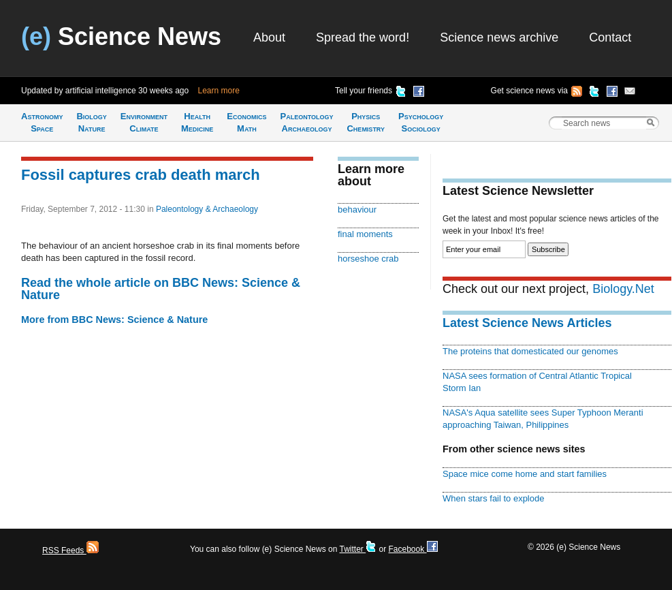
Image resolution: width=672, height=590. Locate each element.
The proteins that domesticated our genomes (530, 351)
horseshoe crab (368, 258)
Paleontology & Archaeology (207, 209)
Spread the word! (362, 37)
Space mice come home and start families (525, 474)
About (269, 37)
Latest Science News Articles (527, 323)
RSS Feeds (70, 550)
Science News (121, 36)
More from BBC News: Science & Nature (114, 319)
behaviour (357, 209)
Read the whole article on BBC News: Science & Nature (160, 289)
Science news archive (499, 37)
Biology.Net (623, 289)
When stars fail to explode (493, 498)
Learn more (219, 90)
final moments (365, 234)
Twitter (358, 549)
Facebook (412, 549)
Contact (610, 37)
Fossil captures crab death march (140, 174)
